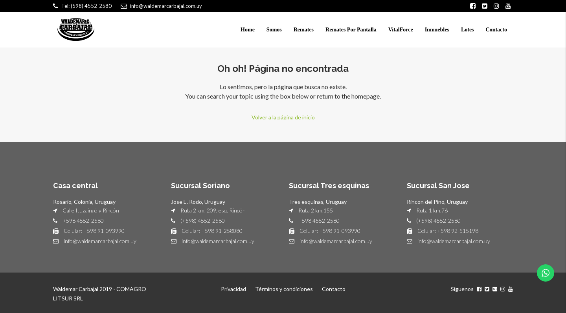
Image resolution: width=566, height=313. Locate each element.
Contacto (496, 30)
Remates (304, 30)
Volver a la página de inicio (283, 117)
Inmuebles (437, 30)
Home (248, 30)
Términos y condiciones (284, 289)
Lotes (467, 30)
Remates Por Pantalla (351, 30)
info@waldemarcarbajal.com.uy (100, 241)
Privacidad (233, 289)
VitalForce (400, 30)
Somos (274, 30)
